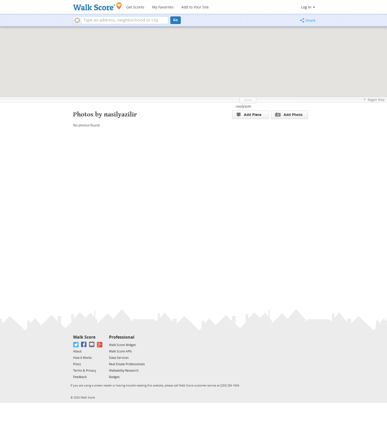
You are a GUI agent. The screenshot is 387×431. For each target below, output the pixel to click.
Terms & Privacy (84, 370)
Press (77, 364)
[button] (77, 20)
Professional (121, 337)
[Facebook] (84, 345)
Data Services (119, 358)
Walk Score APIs (120, 351)
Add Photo (289, 114)
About (77, 351)
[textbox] (124, 20)
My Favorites (163, 7)
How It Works (82, 358)
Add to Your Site (195, 7)
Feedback (80, 377)
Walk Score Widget (122, 345)
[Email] (92, 345)
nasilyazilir (243, 106)
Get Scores (135, 7)
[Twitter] (76, 345)
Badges (114, 377)
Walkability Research (123, 370)
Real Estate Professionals (127, 364)
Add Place (249, 115)
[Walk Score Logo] (97, 6)
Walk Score (84, 337)
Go (175, 20)
